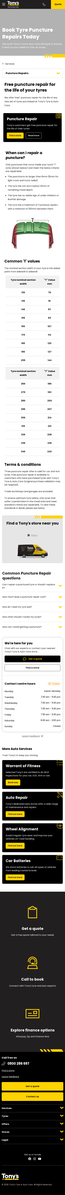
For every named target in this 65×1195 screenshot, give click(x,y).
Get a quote (35, 658)
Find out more (15, 814)
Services (9, 63)
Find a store (15, 135)
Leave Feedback (31, 736)
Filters (34, 535)
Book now (13, 782)
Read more (33, 135)
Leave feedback (10, 1076)
